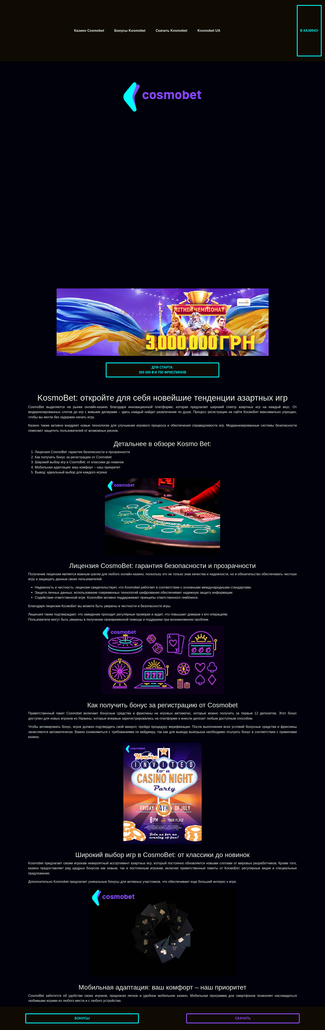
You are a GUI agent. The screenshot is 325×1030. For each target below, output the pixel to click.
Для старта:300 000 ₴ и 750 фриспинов (162, 370)
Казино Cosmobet (89, 31)
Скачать (243, 1018)
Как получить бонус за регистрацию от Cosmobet (73, 457)
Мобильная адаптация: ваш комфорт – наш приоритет (77, 467)
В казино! (309, 30)
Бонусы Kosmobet (130, 31)
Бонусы (82, 1018)
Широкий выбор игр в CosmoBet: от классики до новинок (79, 462)
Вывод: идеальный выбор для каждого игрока (71, 472)
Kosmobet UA (209, 31)
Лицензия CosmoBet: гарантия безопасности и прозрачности (82, 452)
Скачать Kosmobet (171, 31)
